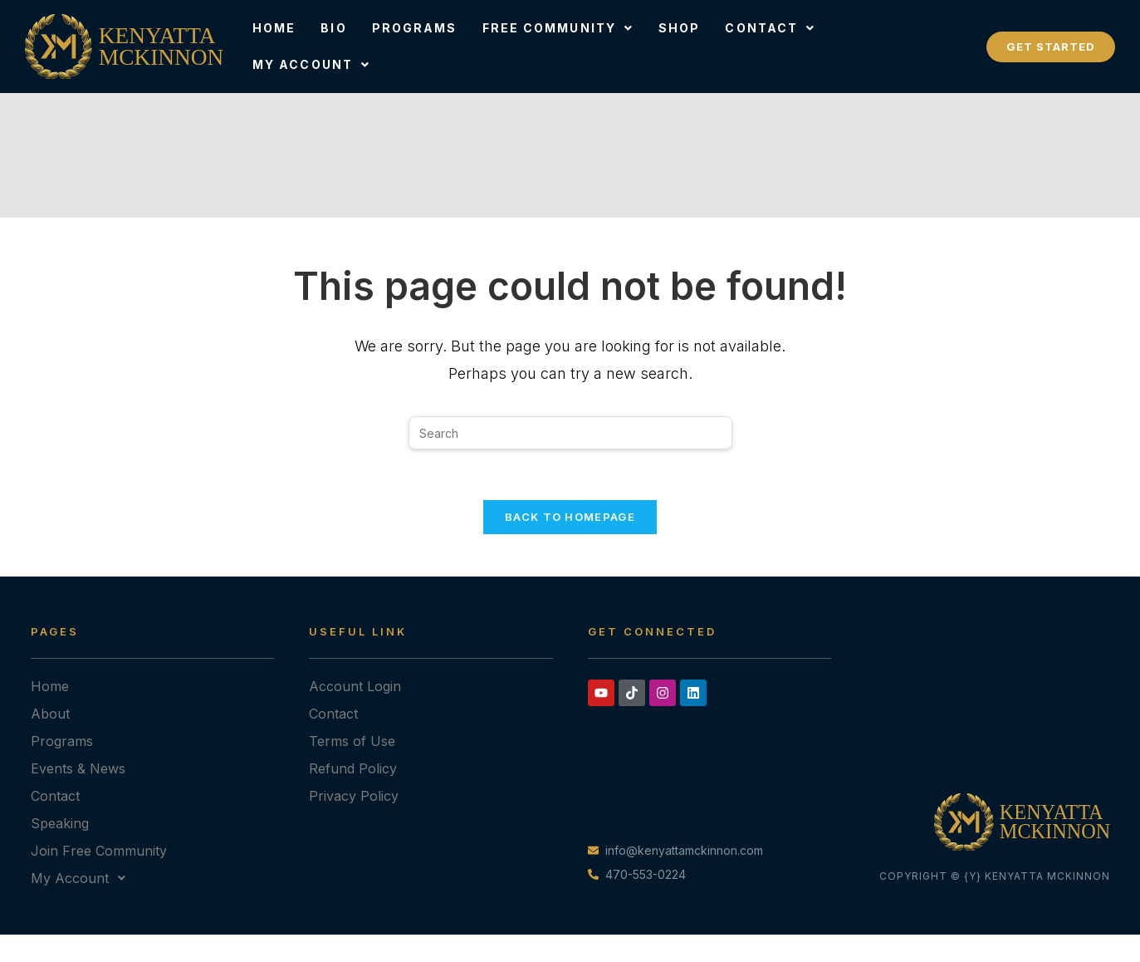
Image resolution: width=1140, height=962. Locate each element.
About (50, 713)
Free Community (558, 28)
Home (274, 28)
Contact (770, 28)
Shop (679, 28)
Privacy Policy (354, 795)
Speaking (60, 823)
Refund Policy (353, 768)
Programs (414, 28)
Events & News (78, 768)
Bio (333, 28)
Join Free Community (99, 850)
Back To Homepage (570, 516)
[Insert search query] (570, 432)
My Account (311, 64)
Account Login (355, 686)
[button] (557, 28)
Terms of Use (352, 741)
